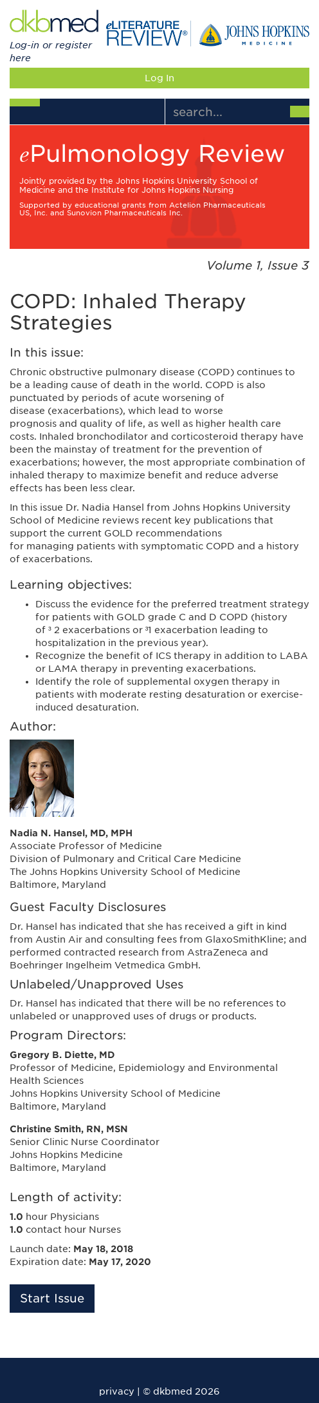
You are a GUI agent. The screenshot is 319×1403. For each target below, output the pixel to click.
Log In (159, 78)
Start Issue (52, 1298)
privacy (116, 1391)
